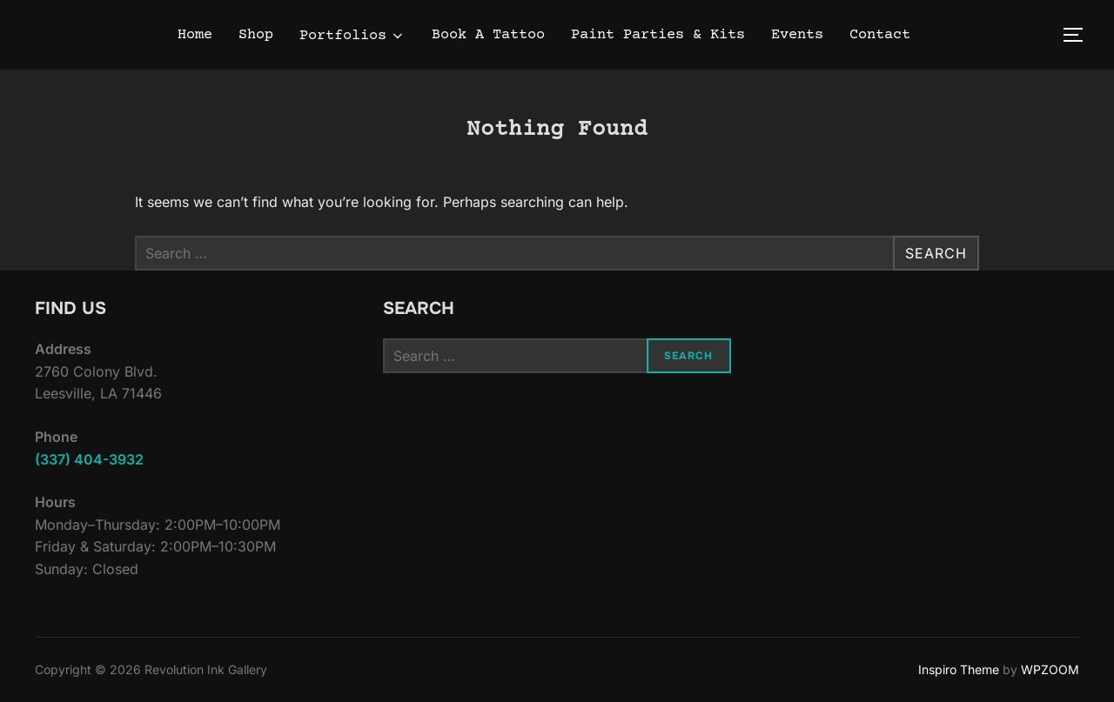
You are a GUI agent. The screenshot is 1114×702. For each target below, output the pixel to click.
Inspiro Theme (958, 669)
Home (195, 35)
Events (797, 35)
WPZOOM (1050, 669)
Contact (879, 35)
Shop (255, 35)
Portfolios (352, 36)
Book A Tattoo (488, 35)
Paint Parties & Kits (658, 35)
